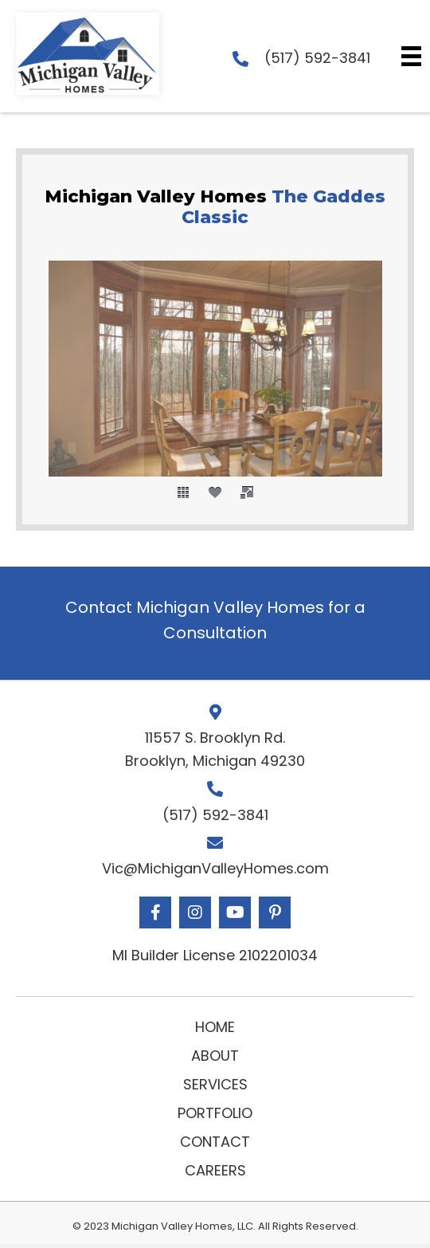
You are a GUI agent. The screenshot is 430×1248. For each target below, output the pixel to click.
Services (215, 1084)
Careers (215, 1170)
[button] (155, 912)
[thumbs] (183, 492)
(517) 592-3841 (317, 58)
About (215, 1056)
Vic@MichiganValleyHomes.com (215, 868)
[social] (215, 492)
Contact (215, 1142)
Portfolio (215, 1113)
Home (215, 1027)
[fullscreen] (247, 492)
